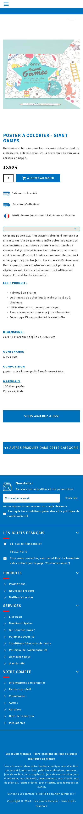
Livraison (15, 616)
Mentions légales (20, 623)
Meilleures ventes (20, 597)
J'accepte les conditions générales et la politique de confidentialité (43, 514)
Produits (12, 573)
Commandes (17, 696)
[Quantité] (8, 178)
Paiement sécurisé (21, 636)
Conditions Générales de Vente (29, 643)
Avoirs (13, 702)
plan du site (16, 663)
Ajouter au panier (38, 178)
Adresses (14, 709)
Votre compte (17, 671)
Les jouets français (23, 533)
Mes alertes (16, 723)
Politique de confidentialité (28, 650)
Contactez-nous (19, 657)
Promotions (17, 584)
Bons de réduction (21, 716)
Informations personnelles (27, 683)
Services (12, 605)
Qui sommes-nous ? (21, 630)
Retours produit (19, 689)
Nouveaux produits (21, 590)
